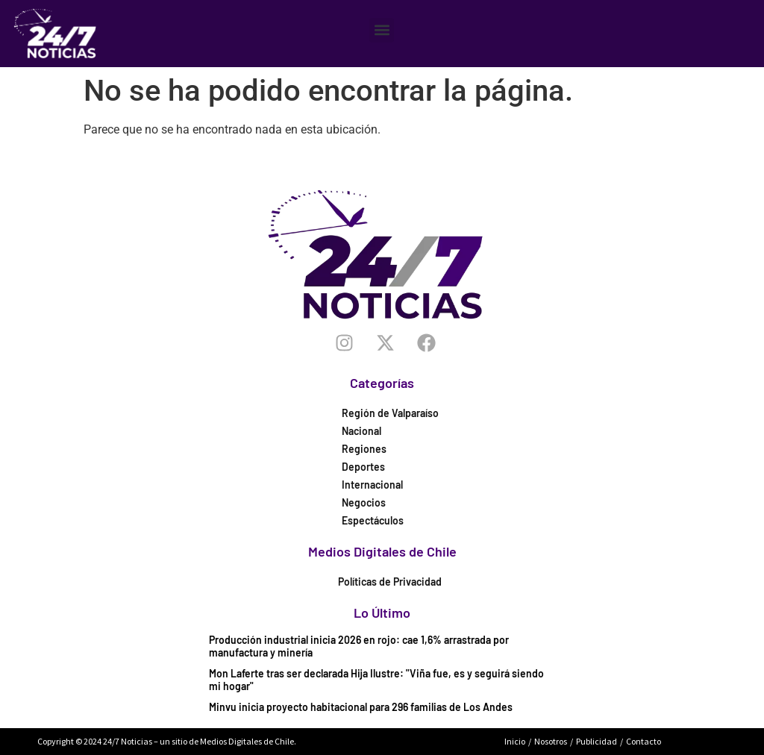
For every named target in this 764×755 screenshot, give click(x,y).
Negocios (364, 502)
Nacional (361, 431)
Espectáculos (373, 520)
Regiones (364, 448)
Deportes (363, 466)
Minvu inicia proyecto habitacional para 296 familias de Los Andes (361, 707)
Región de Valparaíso (390, 413)
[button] (381, 30)
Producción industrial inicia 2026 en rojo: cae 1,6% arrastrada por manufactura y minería (359, 646)
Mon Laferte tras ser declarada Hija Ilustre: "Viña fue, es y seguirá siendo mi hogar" (376, 679)
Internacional (372, 484)
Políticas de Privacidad (390, 581)
